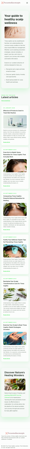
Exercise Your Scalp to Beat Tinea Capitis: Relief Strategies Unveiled (15, 327)
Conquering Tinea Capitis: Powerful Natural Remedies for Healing (14, 198)
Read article (6, 142)
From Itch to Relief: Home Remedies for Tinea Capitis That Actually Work (14, 154)
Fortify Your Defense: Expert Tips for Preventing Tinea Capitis (14, 241)
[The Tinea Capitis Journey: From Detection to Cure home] (13, 3)
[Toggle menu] (27, 2)
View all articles (6, 101)
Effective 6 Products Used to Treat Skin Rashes (13, 112)
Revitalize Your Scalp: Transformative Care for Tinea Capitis (13, 283)
